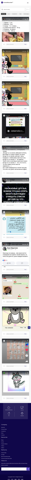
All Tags (3, 13)
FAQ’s (2, 433)
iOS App (2, 454)
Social (2, 442)
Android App (3, 452)
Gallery (2, 447)
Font (9, 13)
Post (25, 44)
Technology (26, 13)
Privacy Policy (4, 429)
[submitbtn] (28, 469)
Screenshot (14, 13)
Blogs (2, 440)
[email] (9, 469)
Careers (3, 435)
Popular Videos (4, 443)
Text (20, 13)
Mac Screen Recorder (5, 456)
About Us (3, 427)
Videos (2, 445)
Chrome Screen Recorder (6, 458)
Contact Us (3, 431)
